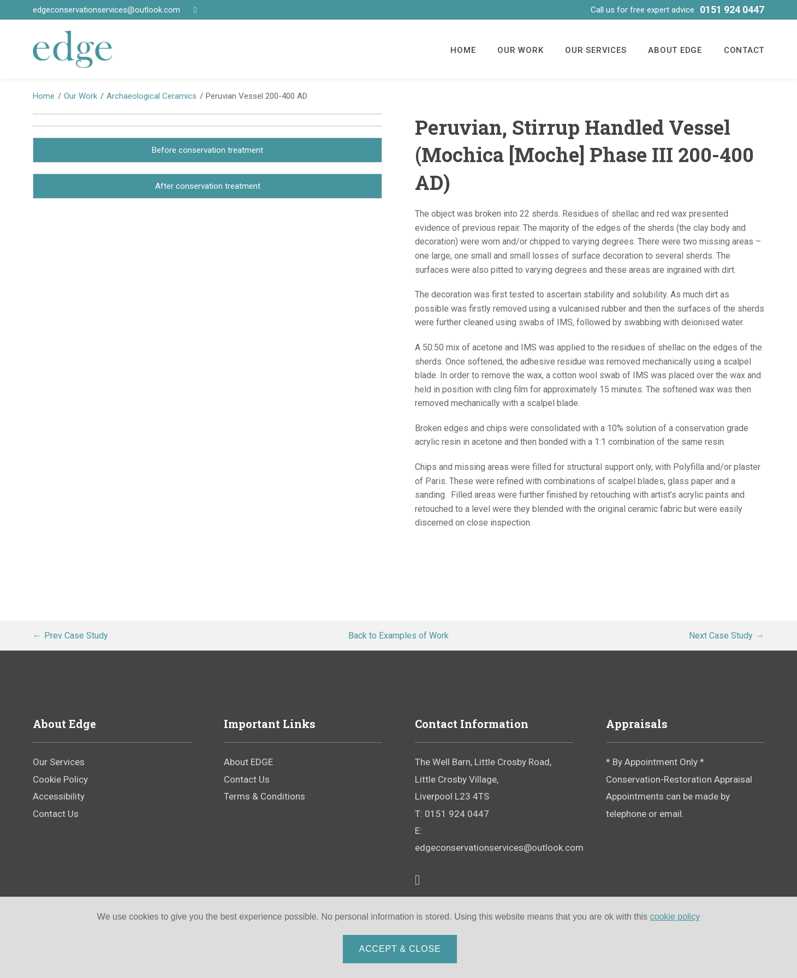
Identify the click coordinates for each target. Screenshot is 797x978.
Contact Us (56, 813)
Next (721, 635)
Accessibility (59, 796)
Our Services (595, 50)
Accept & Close (401, 950)
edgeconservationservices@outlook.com (106, 10)
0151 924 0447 (732, 9)
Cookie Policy (60, 779)
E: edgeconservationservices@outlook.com (494, 839)
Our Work (520, 50)
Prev (76, 635)
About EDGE (675, 50)
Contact (744, 50)
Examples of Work (398, 635)
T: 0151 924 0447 (452, 813)
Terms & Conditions (264, 796)
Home (462, 50)
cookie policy (675, 917)
